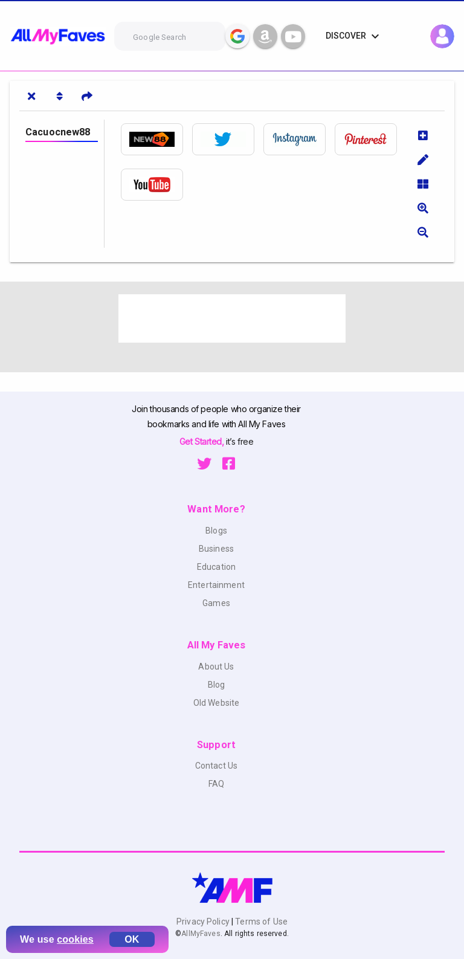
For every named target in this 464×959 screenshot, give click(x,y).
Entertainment (216, 585)
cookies (75, 939)
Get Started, (202, 441)
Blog (216, 684)
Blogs (216, 530)
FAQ (216, 784)
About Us (216, 666)
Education (216, 567)
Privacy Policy (203, 921)
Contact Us (216, 765)
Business (216, 549)
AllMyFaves (200, 933)
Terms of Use (260, 921)
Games (216, 603)
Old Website (216, 703)
